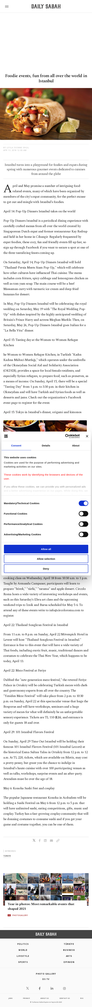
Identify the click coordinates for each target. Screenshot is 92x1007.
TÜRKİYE (69, 944)
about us (44, 998)
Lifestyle (23, 956)
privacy (26, 998)
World (23, 950)
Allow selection (46, 558)
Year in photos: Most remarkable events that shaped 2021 (41, 906)
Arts (69, 956)
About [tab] (75, 445)
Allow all (46, 549)
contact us (64, 998)
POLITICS (23, 944)
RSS (81, 998)
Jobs (11, 998)
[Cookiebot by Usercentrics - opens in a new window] (65, 436)
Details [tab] (46, 445)
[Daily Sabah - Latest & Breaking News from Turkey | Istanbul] (46, 6)
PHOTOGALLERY (20, 915)
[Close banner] (87, 436)
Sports (23, 962)
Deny (46, 568)
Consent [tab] (16, 445)
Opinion (68, 962)
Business (69, 950)
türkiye (7, 856)
